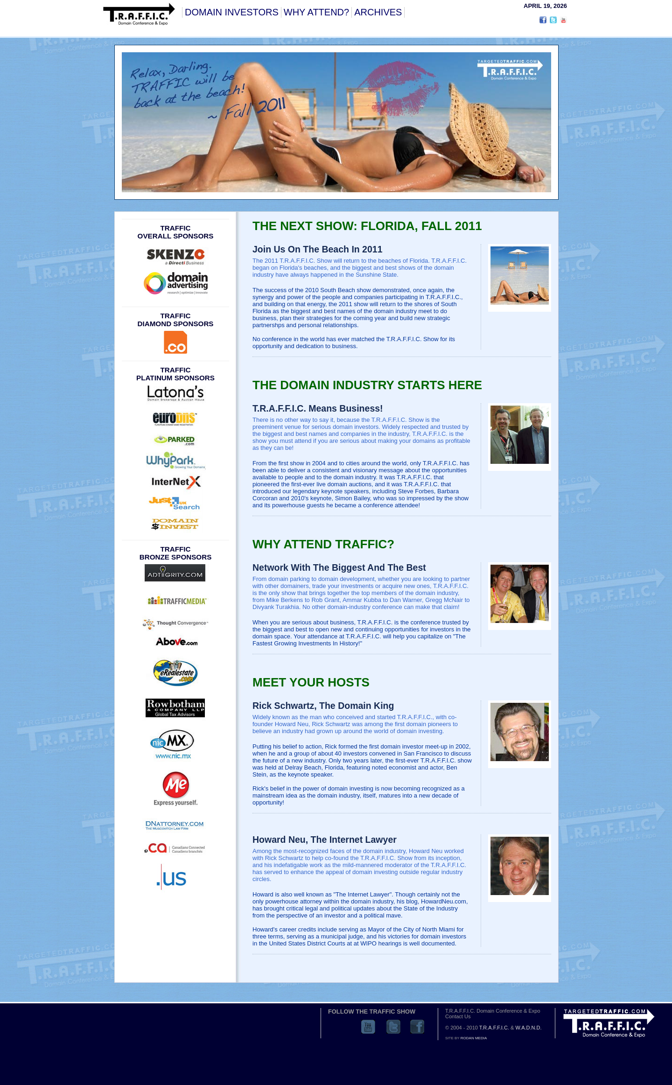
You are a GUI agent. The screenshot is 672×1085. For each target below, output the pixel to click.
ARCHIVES (378, 12)
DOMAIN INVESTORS (232, 12)
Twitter (393, 1027)
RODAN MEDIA (474, 1038)
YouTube (368, 1027)
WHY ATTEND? (316, 12)
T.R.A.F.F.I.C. (494, 1027)
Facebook (417, 1027)
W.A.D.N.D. (528, 1027)
